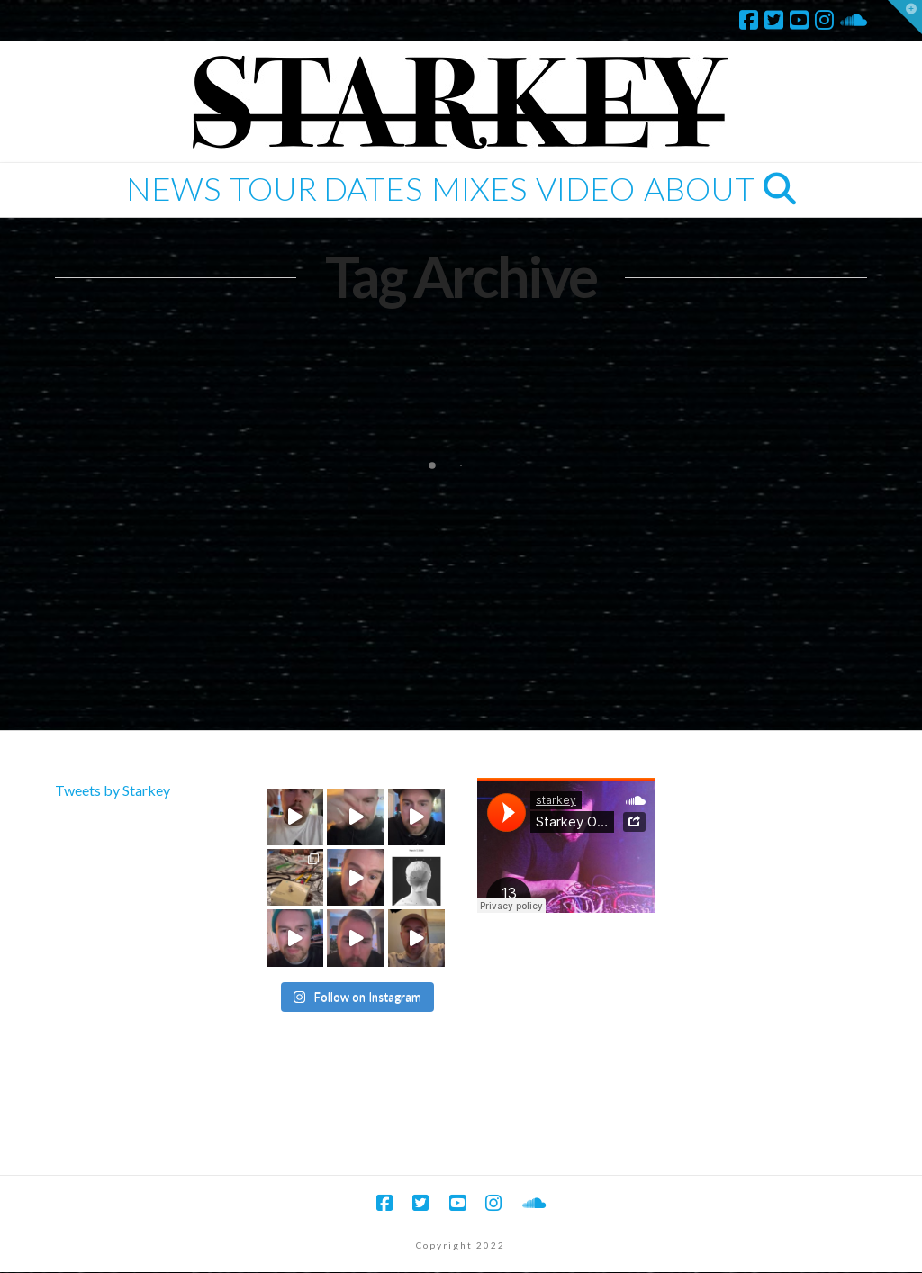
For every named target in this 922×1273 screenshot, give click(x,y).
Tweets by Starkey (112, 790)
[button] (905, 17)
